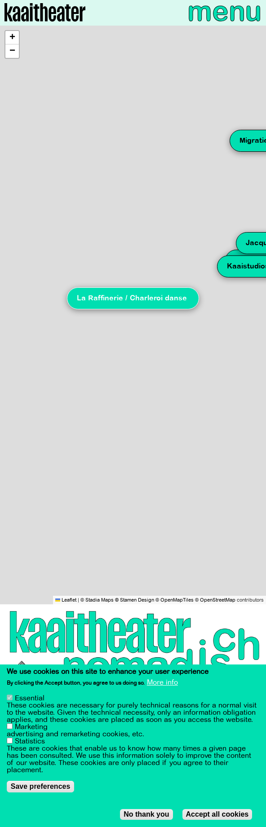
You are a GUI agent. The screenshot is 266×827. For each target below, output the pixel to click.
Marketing (31, 726)
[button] (12, 37)
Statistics (30, 741)
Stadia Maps (99, 600)
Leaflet (65, 600)
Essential (29, 698)
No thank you (146, 814)
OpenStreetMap (217, 600)
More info (162, 682)
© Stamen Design (134, 600)
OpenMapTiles (177, 600)
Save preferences (41, 786)
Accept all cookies (217, 814)
